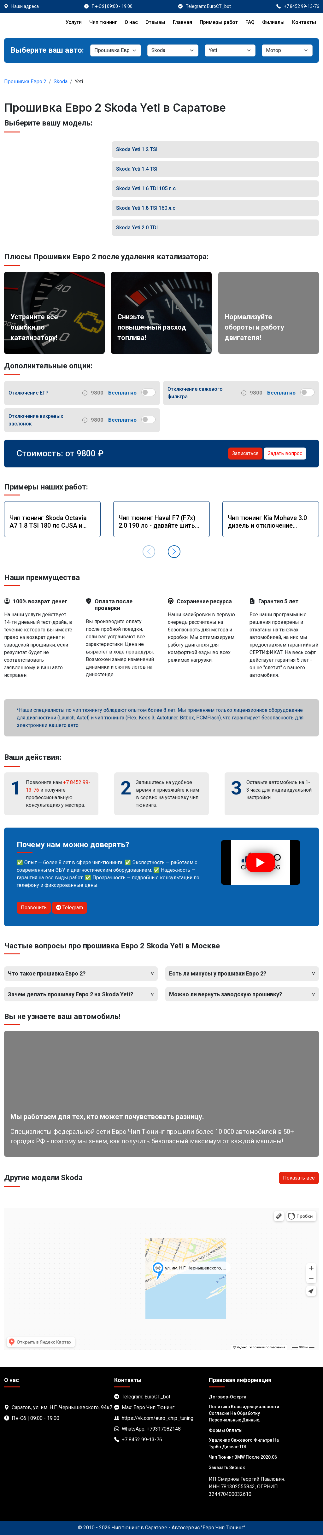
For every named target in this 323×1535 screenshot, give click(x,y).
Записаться (245, 453)
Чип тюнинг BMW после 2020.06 (243, 1457)
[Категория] (115, 50)
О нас (131, 22)
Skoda (61, 82)
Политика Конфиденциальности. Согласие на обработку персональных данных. (244, 1413)
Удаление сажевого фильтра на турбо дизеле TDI (244, 1443)
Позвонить (34, 908)
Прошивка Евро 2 (25, 82)
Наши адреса (25, 6)
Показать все (299, 1178)
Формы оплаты (226, 1430)
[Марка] (172, 50)
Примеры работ (219, 22)
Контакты (304, 22)
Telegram (69, 908)
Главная (182, 22)
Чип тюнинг (103, 22)
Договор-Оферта (227, 1396)
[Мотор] (287, 50)
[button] (174, 551)
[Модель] (230, 50)
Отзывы (155, 22)
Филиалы (273, 22)
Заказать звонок (227, 1467)
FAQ (250, 22)
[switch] (148, 392)
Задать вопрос (285, 453)
